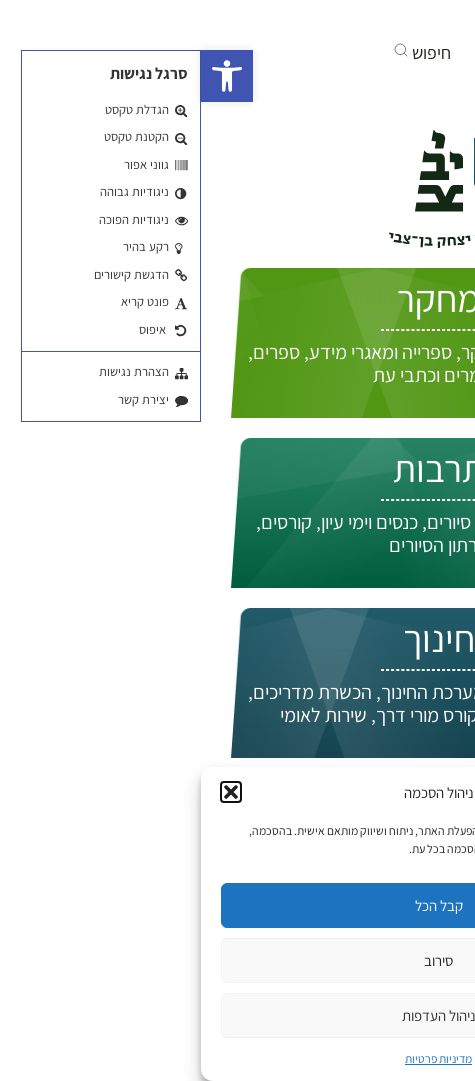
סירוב (237, 960)
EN (424, 207)
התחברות (386, 228)
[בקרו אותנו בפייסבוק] (401, 20)
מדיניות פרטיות (237, 1058)
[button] (26, 76)
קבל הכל (238, 905)
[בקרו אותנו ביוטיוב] (363, 20)
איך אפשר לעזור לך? (348, 164)
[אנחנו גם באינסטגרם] (329, 20)
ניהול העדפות (238, 1015)
